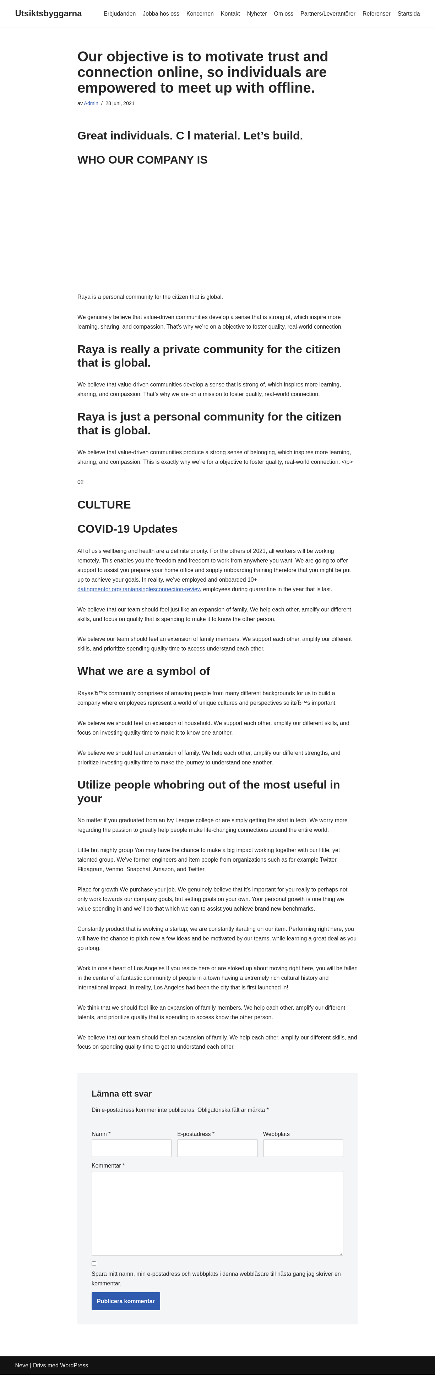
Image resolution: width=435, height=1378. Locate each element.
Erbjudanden (118, 14)
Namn (101, 1138)
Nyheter (256, 14)
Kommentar (108, 1169)
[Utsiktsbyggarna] (48, 13)
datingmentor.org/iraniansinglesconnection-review (139, 590)
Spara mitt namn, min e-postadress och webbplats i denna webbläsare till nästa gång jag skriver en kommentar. (216, 1282)
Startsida (408, 14)
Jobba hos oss (160, 14)
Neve (21, 1369)
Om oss (283, 14)
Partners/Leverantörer (327, 14)
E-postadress (195, 1138)
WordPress (74, 1369)
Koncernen (199, 14)
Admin (91, 103)
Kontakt (229, 14)
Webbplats (276, 1138)
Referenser (376, 14)
